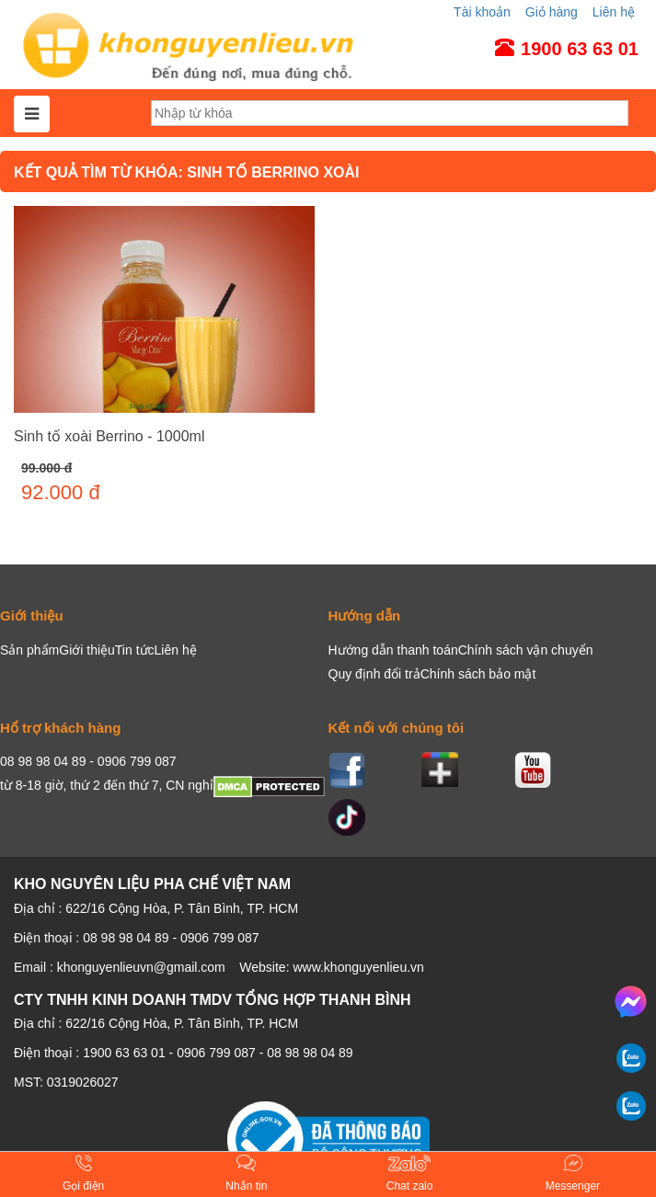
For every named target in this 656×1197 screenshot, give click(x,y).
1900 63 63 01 (124, 1052)
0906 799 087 (216, 1052)
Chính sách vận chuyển (525, 650)
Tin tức (135, 650)
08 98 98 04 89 (309, 1052)
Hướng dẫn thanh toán (393, 650)
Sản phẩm (29, 650)
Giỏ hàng (551, 12)
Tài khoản (482, 12)
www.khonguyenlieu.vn (358, 967)
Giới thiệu (87, 650)
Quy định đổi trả (374, 674)
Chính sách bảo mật (478, 674)
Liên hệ (614, 12)
